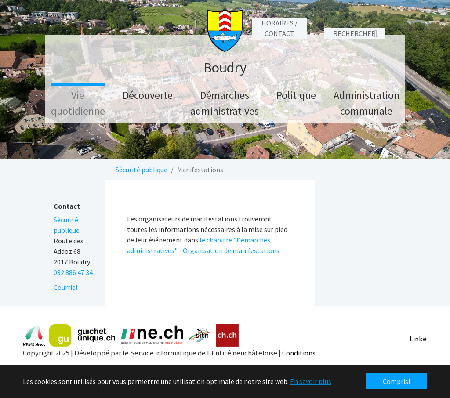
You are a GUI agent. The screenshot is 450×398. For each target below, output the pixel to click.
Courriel (66, 287)
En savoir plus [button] (310, 381)
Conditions (299, 353)
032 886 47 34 (73, 272)
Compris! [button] (396, 381)
